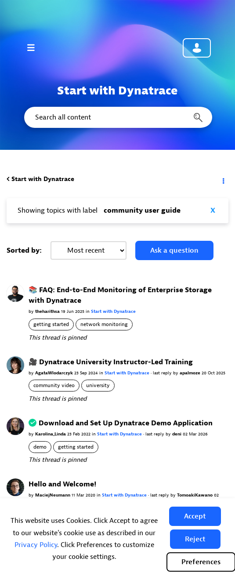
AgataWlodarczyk (54, 373)
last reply (163, 373)
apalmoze (191, 373)
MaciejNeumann (53, 495)
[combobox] (117, 117)
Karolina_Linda (51, 434)
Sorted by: (24, 250)
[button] (195, 516)
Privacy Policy (35, 544)
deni (177, 434)
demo (40, 446)
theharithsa (48, 311)
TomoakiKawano (195, 495)
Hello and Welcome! (62, 484)
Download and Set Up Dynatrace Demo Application (126, 423)
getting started (51, 324)
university (98, 385)
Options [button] (222, 179)
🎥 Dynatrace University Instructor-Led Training (111, 362)
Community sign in (197, 48)
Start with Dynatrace (42, 179)
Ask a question (174, 250)
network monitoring (104, 324)
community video (54, 385)
